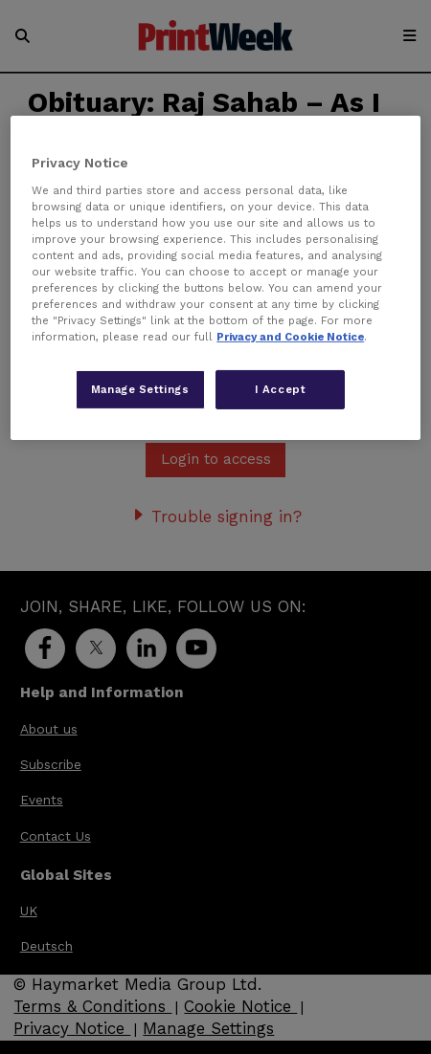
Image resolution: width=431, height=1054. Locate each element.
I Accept (280, 388)
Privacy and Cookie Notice (290, 336)
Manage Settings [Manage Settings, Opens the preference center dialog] (140, 388)
